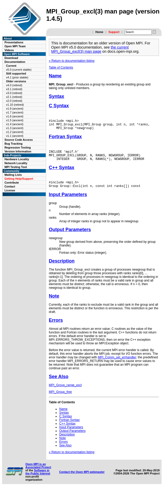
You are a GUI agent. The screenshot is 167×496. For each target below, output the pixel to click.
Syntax (56, 96)
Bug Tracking (13, 143)
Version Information (17, 151)
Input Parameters (68, 200)
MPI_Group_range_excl (65, 391)
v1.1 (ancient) (14, 135)
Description (62, 267)
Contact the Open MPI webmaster (82, 478)
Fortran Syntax (65, 139)
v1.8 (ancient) (14, 108)
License (9, 190)
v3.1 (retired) (14, 89)
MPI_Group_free (60, 398)
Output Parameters (70, 235)
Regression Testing (17, 147)
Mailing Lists (13, 174)
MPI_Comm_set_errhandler (117, 363)
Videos (9, 50)
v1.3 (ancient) (14, 128)
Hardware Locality (16, 159)
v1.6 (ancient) (14, 116)
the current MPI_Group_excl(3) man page (90, 49)
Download (11, 57)
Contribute (11, 182)
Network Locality (15, 163)
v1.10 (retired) (15, 104)
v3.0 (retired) (14, 93)
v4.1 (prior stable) (17, 77)
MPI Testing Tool (15, 167)
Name (55, 75)
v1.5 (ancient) (14, 120)
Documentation (14, 61)
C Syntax (59, 105)
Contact (9, 186)
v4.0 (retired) (14, 85)
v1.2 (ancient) (14, 131)
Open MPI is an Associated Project (38, 472)
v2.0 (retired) (14, 100)
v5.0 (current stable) (18, 69)
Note (54, 302)
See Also (58, 382)
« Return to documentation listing (71, 61)
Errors (56, 326)
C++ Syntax (61, 172)
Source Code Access (18, 139)
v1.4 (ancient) (14, 124)
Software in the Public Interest (37, 478)
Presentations (13, 42)
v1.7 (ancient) (14, 112)
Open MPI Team (15, 46)
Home (99, 31)
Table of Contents (61, 67)
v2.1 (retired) (14, 96)
